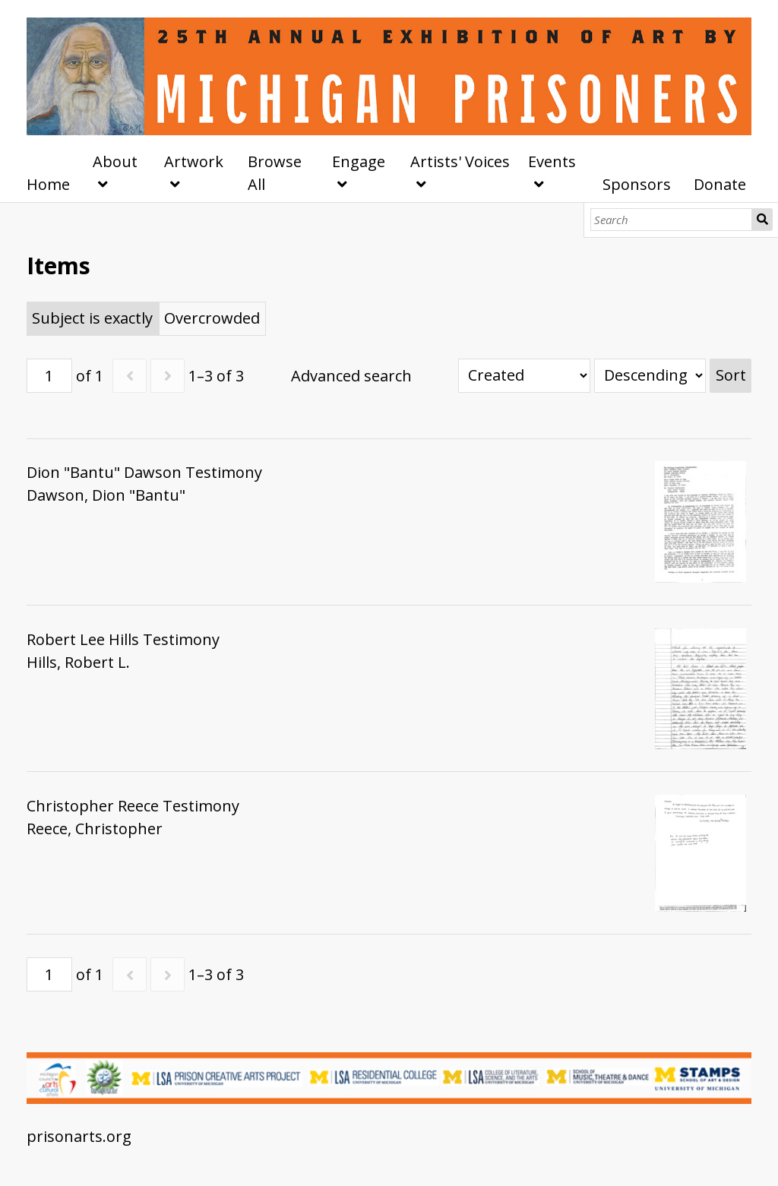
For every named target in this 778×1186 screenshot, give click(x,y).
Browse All (275, 173)
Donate (720, 184)
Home (48, 184)
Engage (358, 161)
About (115, 161)
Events (552, 161)
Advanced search (351, 375)
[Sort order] (650, 376)
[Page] (49, 376)
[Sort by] (524, 376)
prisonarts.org (79, 1136)
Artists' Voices (460, 161)
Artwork (193, 161)
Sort (731, 375)
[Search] (671, 219)
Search (762, 219)
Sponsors (636, 184)
